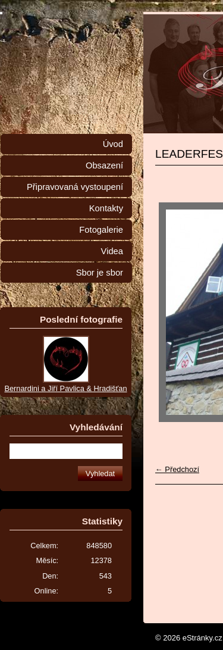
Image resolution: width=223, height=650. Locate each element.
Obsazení (104, 165)
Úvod (113, 144)
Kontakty (106, 208)
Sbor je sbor (99, 272)
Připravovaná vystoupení (75, 187)
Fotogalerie (101, 230)
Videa (112, 251)
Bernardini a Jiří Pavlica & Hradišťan (65, 388)
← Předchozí (177, 469)
